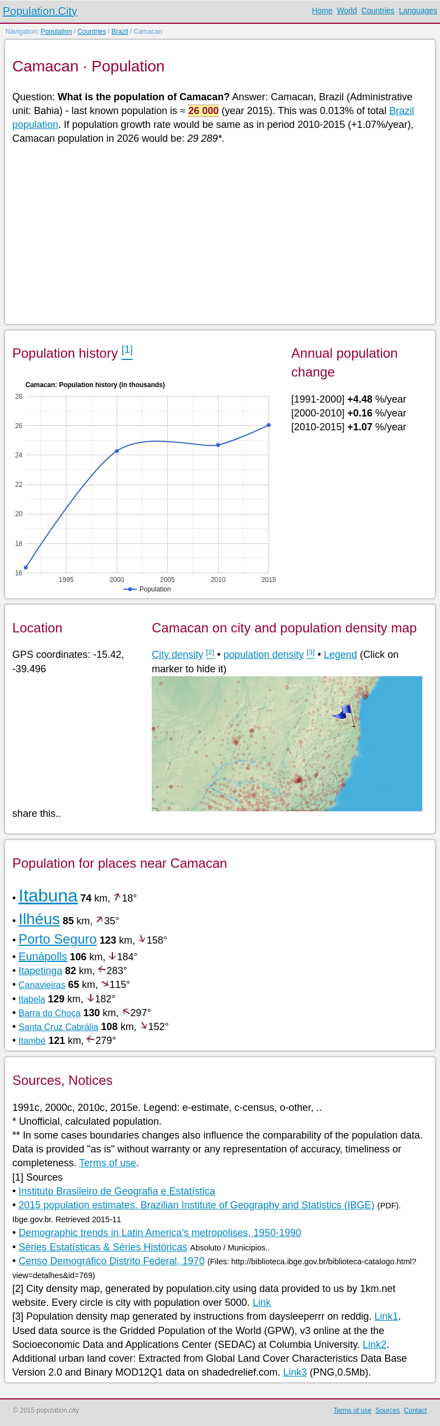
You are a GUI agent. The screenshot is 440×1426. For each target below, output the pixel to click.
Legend (340, 654)
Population (56, 31)
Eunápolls (42, 956)
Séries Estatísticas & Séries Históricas (102, 1247)
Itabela (31, 999)
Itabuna (47, 895)
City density (177, 654)
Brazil (119, 31)
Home (322, 10)
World (347, 10)
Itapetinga (40, 970)
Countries (378, 10)
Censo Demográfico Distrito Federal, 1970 (111, 1261)
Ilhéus (39, 919)
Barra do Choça (49, 1013)
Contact (415, 1410)
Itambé (31, 1041)
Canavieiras (41, 985)
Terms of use (107, 1162)
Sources (387, 1410)
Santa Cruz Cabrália (58, 1027)
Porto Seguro (57, 938)
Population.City (40, 11)
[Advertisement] (219, 233)
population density (264, 654)
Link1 (386, 1316)
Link (261, 1302)
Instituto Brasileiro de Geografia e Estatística (116, 1191)
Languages (418, 10)
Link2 (374, 1344)
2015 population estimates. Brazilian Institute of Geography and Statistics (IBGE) (196, 1205)
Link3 (295, 1372)
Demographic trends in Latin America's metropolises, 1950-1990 (159, 1232)
